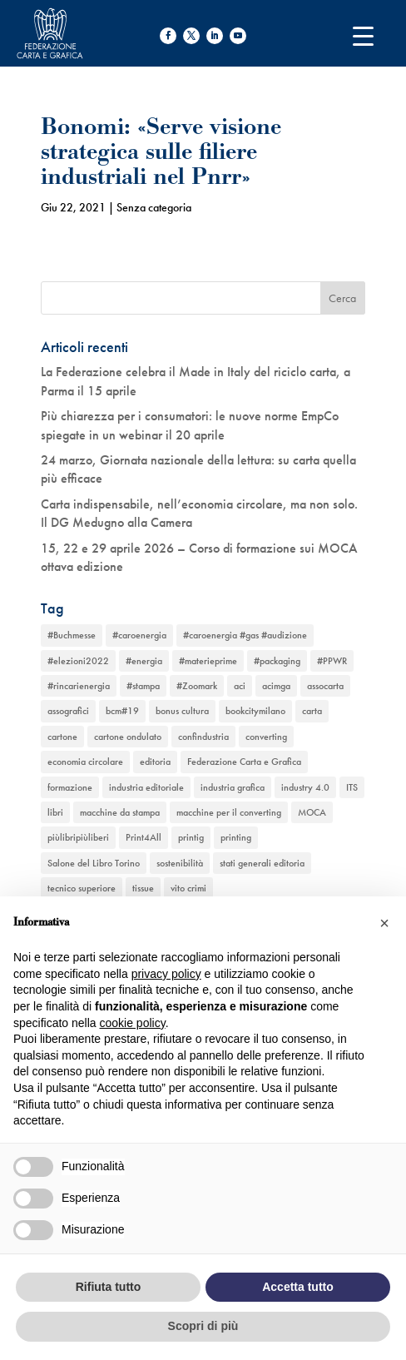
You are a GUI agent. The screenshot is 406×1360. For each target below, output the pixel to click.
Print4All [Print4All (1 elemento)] (143, 837)
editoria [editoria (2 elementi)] (155, 761)
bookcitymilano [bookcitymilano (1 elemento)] (255, 710)
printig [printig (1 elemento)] (191, 837)
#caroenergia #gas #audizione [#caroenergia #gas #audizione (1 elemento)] (245, 635)
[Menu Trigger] (363, 35)
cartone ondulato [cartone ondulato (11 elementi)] (127, 736)
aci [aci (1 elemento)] (239, 685)
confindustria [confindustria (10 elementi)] (203, 736)
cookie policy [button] (133, 1023)
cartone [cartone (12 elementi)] (62, 736)
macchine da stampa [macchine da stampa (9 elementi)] (120, 812)
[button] (384, 923)
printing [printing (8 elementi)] (235, 837)
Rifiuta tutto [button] (108, 1286)
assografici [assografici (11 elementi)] (68, 710)
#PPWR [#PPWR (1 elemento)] (332, 661)
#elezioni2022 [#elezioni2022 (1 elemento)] (78, 661)
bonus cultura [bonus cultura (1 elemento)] (182, 710)
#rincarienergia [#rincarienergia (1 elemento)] (78, 685)
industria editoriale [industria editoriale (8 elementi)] (146, 787)
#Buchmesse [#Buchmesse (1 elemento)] (71, 635)
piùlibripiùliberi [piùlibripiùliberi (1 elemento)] (78, 837)
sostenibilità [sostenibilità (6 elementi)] (179, 863)
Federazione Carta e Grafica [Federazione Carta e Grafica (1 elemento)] (244, 761)
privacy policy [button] (166, 973)
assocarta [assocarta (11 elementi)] (325, 685)
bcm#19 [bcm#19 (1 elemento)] (122, 710)
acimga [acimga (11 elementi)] (276, 685)
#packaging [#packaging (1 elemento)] (277, 661)
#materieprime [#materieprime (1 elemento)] (208, 661)
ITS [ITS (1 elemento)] (352, 787)
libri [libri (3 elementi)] (55, 812)
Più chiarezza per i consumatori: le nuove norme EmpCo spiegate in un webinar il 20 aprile (190, 425)
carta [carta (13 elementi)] (312, 710)
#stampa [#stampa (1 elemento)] (143, 685)
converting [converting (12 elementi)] (266, 736)
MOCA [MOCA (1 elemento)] (312, 812)
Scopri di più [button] (203, 1326)
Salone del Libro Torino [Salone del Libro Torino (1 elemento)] (93, 863)
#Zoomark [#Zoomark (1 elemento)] (196, 685)
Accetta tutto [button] (298, 1286)
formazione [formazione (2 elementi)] (69, 787)
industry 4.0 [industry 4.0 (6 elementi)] (305, 787)
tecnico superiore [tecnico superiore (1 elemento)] (81, 888)
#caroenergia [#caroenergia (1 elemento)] (139, 635)
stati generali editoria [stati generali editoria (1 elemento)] (262, 863)
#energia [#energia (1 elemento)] (144, 661)
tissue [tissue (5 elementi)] (143, 888)
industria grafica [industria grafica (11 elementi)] (233, 787)
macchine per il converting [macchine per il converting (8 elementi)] (228, 812)
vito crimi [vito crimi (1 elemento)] (188, 888)
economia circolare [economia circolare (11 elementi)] (85, 761)
